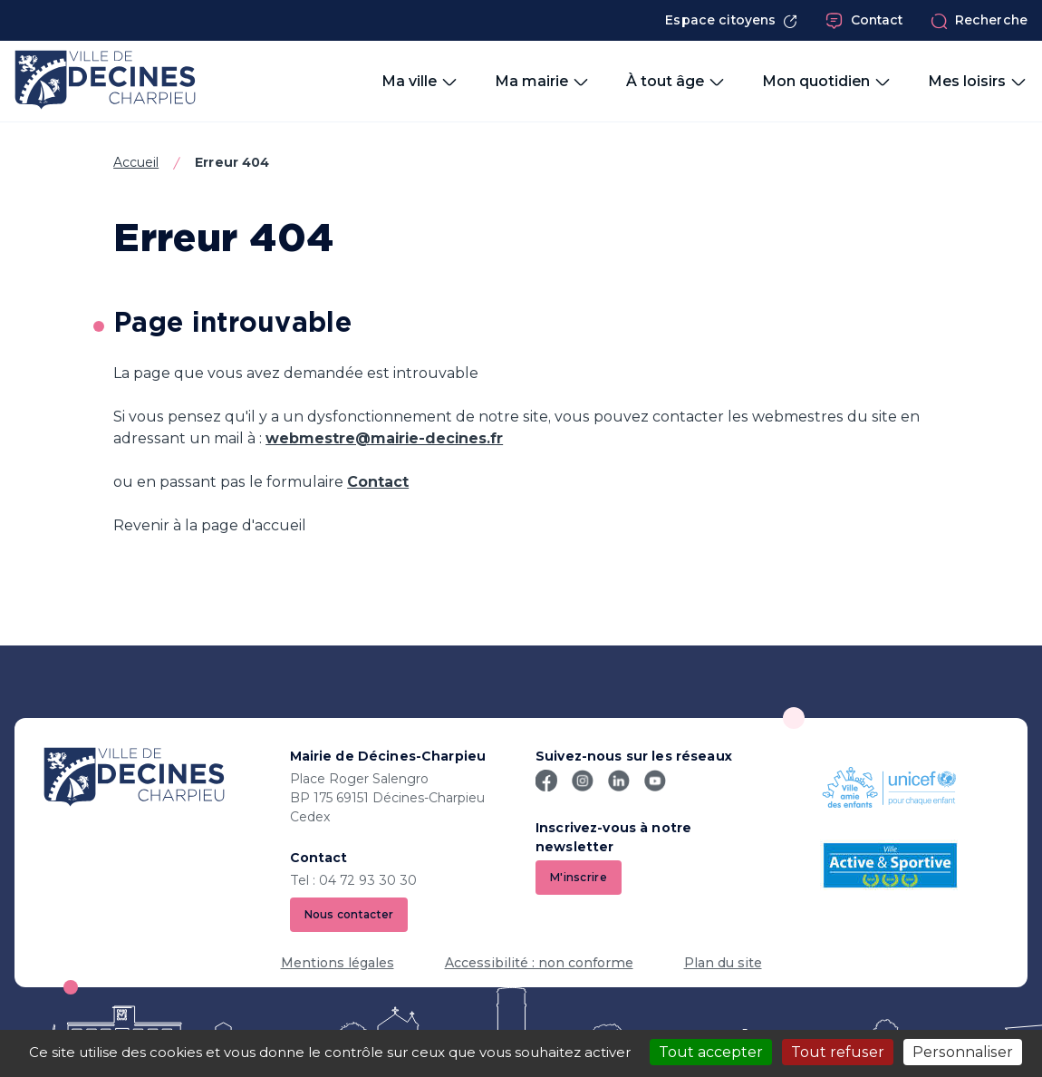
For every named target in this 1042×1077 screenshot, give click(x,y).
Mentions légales (337, 963)
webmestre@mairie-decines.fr (384, 438)
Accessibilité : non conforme (539, 963)
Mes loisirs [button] (978, 82)
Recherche (979, 21)
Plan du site (723, 963)
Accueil (136, 162)
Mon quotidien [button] (827, 82)
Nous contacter (349, 914)
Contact (864, 21)
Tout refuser (837, 1052)
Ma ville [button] (419, 82)
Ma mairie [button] (542, 82)
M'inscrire (578, 877)
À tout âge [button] (676, 82)
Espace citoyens (731, 20)
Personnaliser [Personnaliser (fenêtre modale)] (962, 1052)
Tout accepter (711, 1052)
